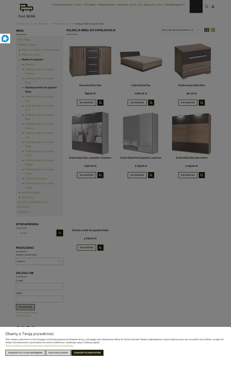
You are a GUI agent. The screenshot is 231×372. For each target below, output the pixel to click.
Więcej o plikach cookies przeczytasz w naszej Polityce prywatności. (39, 345)
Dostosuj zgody (58, 353)
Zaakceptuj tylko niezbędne (25, 353)
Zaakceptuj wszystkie (87, 353)
